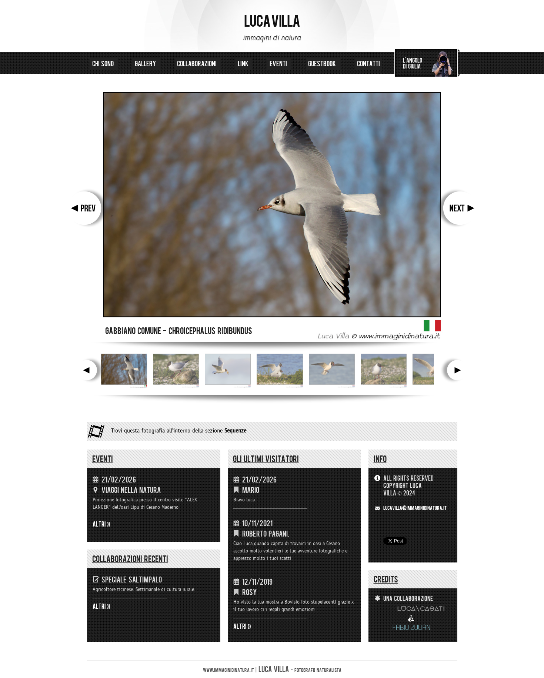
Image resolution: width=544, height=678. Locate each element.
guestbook (322, 64)
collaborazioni (197, 64)
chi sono (103, 64)
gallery (146, 64)
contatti (368, 64)
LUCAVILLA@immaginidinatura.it (415, 508)
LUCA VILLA (272, 21)
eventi (279, 64)
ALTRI (99, 524)
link (244, 64)
